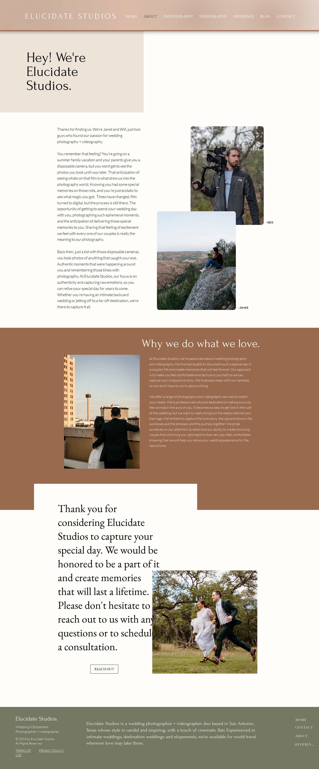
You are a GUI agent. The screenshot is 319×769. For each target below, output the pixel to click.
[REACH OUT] (104, 669)
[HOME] (301, 719)
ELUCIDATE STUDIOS (71, 16)
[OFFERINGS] (306, 744)
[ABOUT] (302, 736)
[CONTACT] (304, 727)
